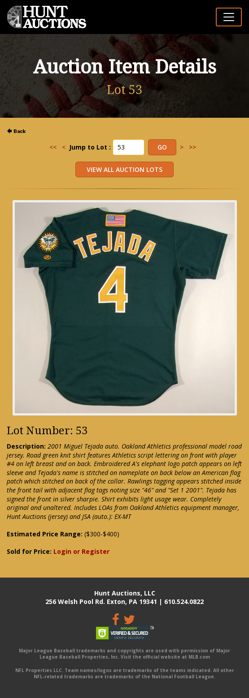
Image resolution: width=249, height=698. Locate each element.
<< (53, 147)
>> (192, 147)
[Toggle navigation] (229, 17)
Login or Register (81, 551)
